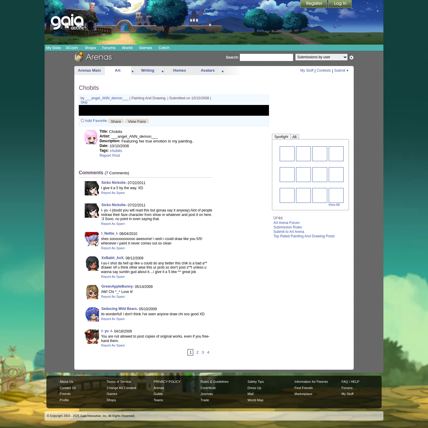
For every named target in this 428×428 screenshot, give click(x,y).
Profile (64, 400)
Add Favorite (96, 120)
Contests (324, 70)
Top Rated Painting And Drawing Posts (304, 236)
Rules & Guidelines (215, 381)
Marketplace (303, 394)
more (132, 70)
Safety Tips (256, 381)
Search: (232, 57)
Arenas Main (89, 70)
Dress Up (254, 388)
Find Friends (304, 388)
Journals (207, 394)
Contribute (208, 388)
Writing (148, 70)
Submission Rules (287, 227)
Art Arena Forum (286, 223)
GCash (72, 47)
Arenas (159, 388)
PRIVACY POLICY (167, 381)
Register (314, 4)
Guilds (158, 394)
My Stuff (306, 70)
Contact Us (68, 388)
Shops (90, 47)
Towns (158, 400)
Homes (179, 70)
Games (145, 47)
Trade (205, 400)
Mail (251, 394)
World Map (255, 400)
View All (334, 204)
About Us (66, 381)
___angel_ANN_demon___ (107, 98)
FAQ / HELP (350, 381)
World (127, 47)
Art (118, 70)
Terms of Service (119, 381)
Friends (65, 394)
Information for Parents (311, 381)
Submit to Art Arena (288, 232)
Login (340, 4)
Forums (108, 47)
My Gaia (53, 47)
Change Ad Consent (121, 388)
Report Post (110, 155)
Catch (164, 47)
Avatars (208, 70)
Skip (84, 102)
